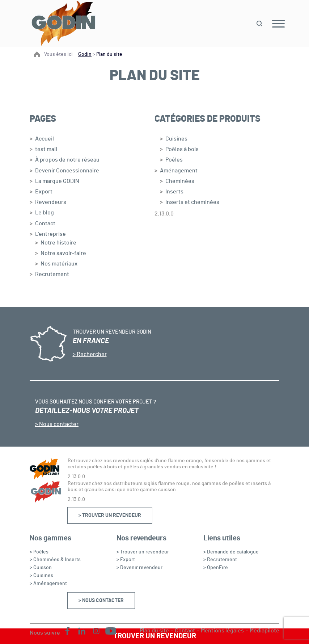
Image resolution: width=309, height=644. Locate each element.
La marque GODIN (57, 181)
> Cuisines (41, 575)
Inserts (174, 192)
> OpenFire (215, 567)
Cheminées (179, 181)
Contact (45, 223)
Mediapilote (264, 630)
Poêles (174, 160)
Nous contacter (58, 424)
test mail (46, 149)
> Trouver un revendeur (110, 515)
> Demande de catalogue (231, 552)
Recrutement (52, 274)
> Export (126, 559)
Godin (85, 54)
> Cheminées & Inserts (55, 559)
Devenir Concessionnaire (67, 170)
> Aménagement (48, 583)
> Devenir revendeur (139, 567)
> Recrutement (220, 559)
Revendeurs (50, 202)
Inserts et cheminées (192, 202)
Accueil (44, 139)
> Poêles (39, 552)
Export (43, 192)
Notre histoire (58, 243)
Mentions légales (222, 630)
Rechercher (91, 354)
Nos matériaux (59, 264)
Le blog (44, 213)
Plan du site (154, 630)
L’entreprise (50, 234)
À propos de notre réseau (67, 160)
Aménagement (179, 170)
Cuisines (176, 139)
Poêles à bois (182, 149)
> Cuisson (41, 567)
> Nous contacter (101, 600)
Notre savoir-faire (63, 253)
